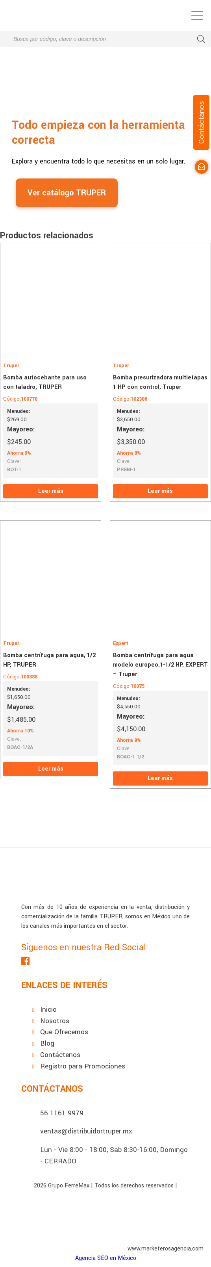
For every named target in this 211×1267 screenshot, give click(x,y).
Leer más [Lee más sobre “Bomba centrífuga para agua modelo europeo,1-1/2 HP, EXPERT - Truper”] (160, 778)
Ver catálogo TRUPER (67, 193)
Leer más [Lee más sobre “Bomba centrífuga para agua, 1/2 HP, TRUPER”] (50, 769)
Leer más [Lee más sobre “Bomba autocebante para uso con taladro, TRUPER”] (50, 491)
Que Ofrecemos (64, 1032)
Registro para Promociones (82, 1066)
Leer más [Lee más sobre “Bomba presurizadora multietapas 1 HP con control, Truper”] (160, 491)
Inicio (48, 1009)
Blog (47, 1043)
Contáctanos (201, 122)
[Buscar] (201, 39)
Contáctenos (60, 1055)
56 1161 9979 (61, 1113)
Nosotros (54, 1021)
